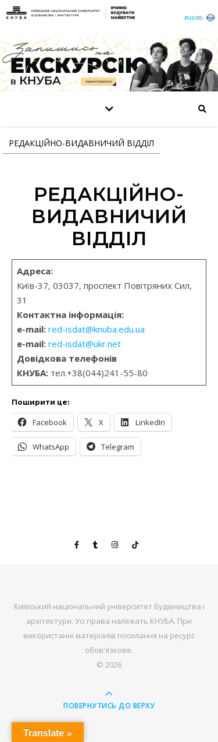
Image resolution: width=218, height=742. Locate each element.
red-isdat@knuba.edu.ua (96, 329)
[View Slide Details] (109, 64)
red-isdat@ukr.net (84, 343)
